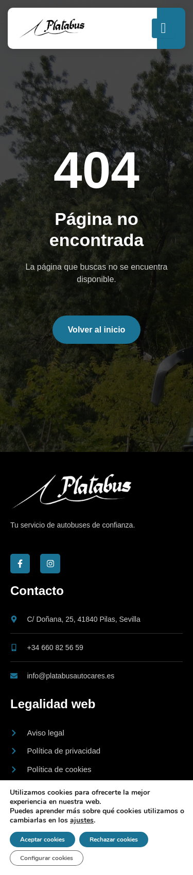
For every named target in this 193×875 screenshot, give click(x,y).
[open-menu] (163, 28)
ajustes (82, 820)
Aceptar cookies (42, 839)
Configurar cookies (46, 858)
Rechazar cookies (114, 839)
